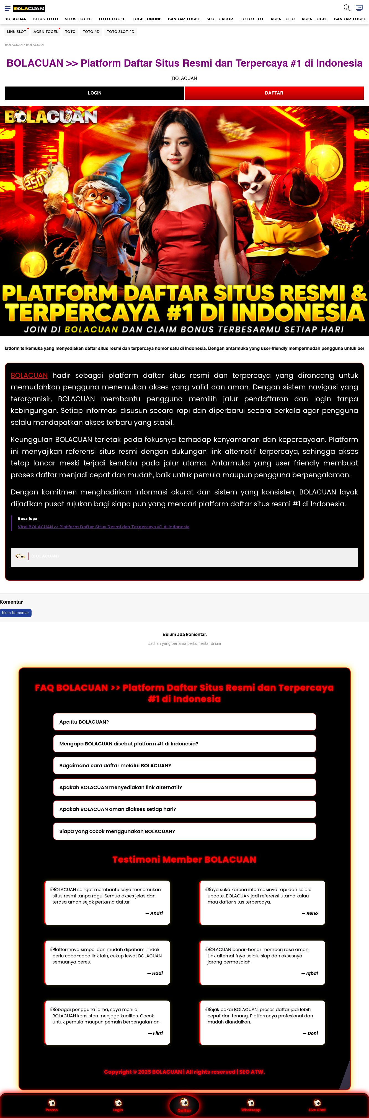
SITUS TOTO (45, 19)
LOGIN (95, 93)
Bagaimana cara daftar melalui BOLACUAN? (115, 765)
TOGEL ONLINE (146, 19)
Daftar (184, 1106)
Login (118, 1105)
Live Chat (317, 1105)
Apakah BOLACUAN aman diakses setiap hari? (118, 809)
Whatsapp (250, 1105)
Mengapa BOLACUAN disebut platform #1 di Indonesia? (129, 743)
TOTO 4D (91, 31)
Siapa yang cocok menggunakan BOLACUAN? (117, 831)
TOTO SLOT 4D (121, 31)
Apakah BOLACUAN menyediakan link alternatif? (121, 787)
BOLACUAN (15, 19)
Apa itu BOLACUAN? (84, 721)
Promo (52, 1105)
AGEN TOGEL (314, 19)
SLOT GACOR (220, 19)
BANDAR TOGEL (184, 19)
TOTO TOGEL (111, 19)
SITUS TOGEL (78, 19)
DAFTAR (274, 93)
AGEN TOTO (282, 19)
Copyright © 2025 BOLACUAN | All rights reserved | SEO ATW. (184, 1072)
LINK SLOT (16, 31)
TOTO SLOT (252, 19)
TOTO (70, 31)
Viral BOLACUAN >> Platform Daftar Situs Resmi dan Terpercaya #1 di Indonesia (103, 526)
